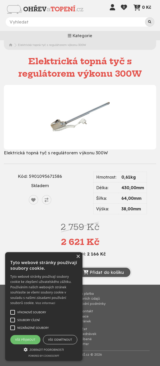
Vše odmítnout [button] (60, 339)
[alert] (43, 306)
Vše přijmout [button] (25, 339)
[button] (43, 349)
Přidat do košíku (103, 272)
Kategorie (80, 35)
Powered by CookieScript (43, 355)
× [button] (78, 257)
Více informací (45, 303)
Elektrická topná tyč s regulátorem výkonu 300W (52, 45)
